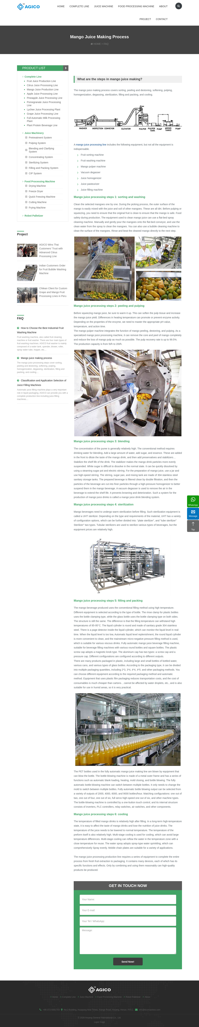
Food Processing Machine (136, 6)
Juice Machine (103, 6)
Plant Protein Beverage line (42, 125)
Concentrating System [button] (41, 157)
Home (61, 6)
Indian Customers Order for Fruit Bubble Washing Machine (52, 269)
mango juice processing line (91, 144)
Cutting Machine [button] (38, 202)
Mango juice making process (34, 358)
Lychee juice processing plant (43, 109)
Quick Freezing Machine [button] (42, 196)
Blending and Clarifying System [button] (41, 150)
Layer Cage (99, 1022)
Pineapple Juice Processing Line (44, 98)
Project (145, 19)
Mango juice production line (43, 89)
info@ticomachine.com (149, 1010)
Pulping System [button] (37, 143)
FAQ (106, 43)
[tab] (43, 138)
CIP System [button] (35, 173)
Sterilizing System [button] (38, 162)
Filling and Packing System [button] (43, 168)
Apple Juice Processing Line (42, 93)
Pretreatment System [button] (40, 137)
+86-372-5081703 (51, 1010)
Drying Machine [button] (37, 185)
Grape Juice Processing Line (42, 113)
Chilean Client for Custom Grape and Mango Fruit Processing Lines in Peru (53, 292)
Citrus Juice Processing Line (42, 85)
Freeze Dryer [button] (36, 191)
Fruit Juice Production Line (41, 81)
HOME (97, 43)
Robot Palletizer (32, 215)
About (163, 6)
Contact (162, 19)
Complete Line (79, 6)
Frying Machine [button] (37, 207)
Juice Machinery (33, 133)
